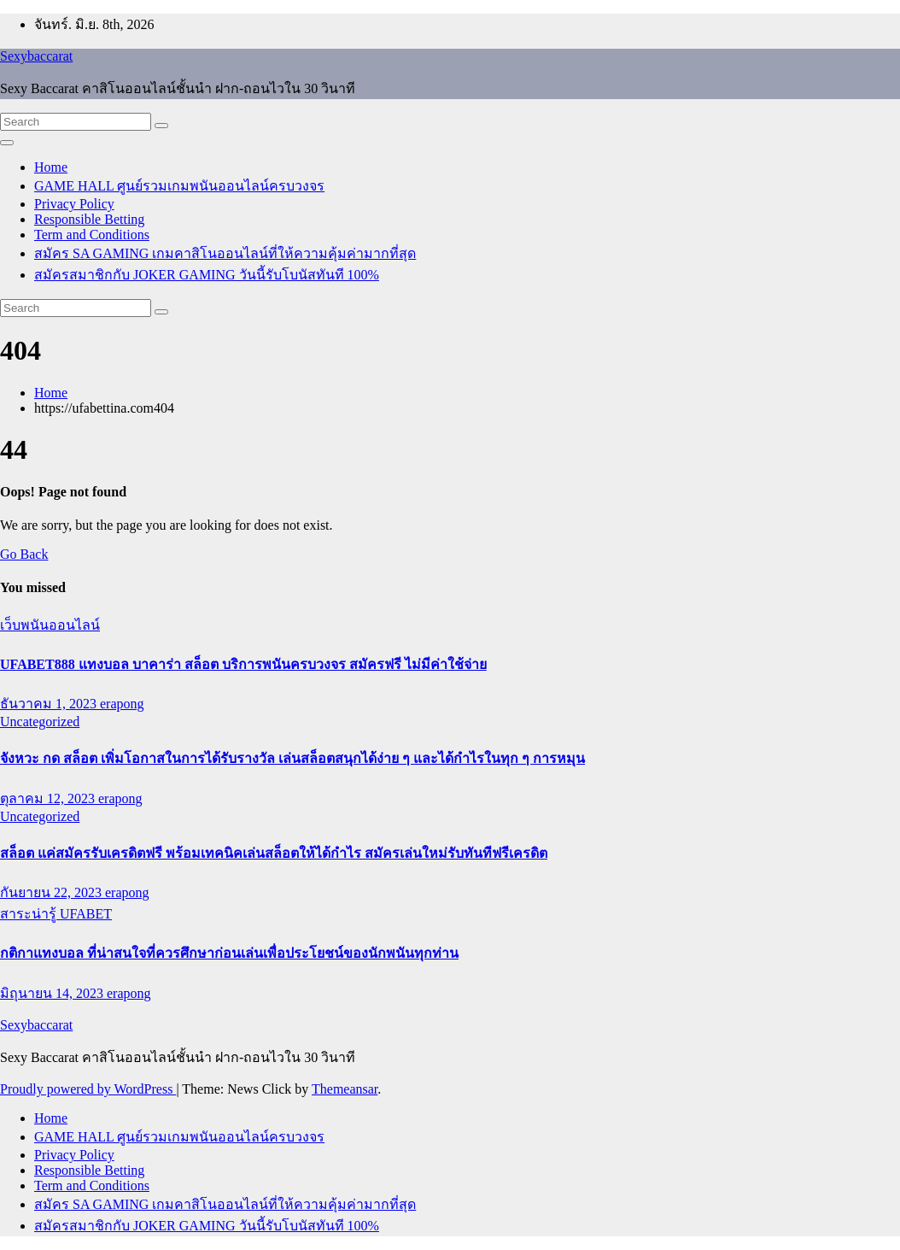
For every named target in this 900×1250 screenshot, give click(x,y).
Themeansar (344, 1089)
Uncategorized (39, 721)
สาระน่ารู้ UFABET (56, 914)
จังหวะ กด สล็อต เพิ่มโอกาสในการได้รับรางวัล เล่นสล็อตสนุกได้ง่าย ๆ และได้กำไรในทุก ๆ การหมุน (292, 758)
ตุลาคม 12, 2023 (49, 798)
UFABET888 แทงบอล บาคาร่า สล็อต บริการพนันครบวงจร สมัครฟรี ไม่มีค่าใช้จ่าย (243, 664)
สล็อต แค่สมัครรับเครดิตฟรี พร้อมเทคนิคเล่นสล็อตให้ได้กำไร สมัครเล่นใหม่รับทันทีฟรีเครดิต (273, 853)
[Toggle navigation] (7, 142)
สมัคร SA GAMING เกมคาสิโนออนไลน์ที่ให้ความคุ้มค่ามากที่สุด (225, 253)
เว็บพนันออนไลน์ (50, 625)
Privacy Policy (74, 204)
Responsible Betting (89, 219)
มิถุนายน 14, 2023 (53, 993)
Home (50, 167)
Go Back (24, 554)
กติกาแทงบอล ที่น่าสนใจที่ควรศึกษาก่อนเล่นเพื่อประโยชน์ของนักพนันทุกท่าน (229, 953)
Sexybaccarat (36, 56)
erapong (122, 703)
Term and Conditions (91, 234)
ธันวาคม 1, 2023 (50, 703)
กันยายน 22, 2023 (52, 892)
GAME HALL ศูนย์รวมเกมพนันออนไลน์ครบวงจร (179, 186)
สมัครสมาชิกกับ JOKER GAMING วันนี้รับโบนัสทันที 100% (206, 274)
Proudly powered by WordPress (88, 1089)
